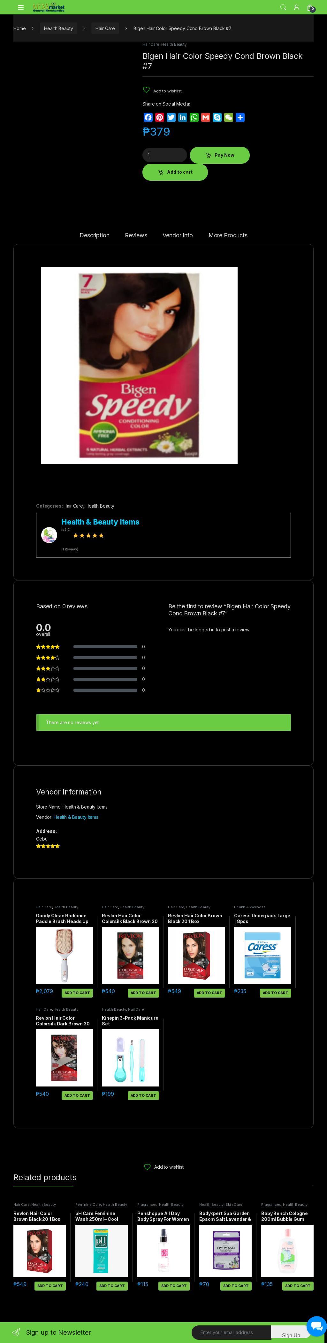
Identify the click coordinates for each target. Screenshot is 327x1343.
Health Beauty (58, 28)
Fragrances (147, 1204)
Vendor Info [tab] (178, 236)
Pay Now (224, 155)
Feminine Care (88, 1204)
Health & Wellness (250, 907)
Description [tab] (94, 236)
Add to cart (180, 172)
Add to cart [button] (77, 993)
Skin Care (233, 1204)
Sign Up (291, 1335)
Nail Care (136, 1009)
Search (283, 7)
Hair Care (105, 28)
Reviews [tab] (136, 236)
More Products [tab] (228, 236)
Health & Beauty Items (76, 817)
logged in (205, 629)
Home (19, 28)
